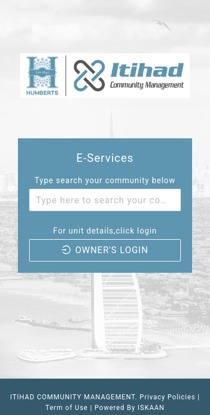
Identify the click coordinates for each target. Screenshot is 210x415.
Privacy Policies (167, 397)
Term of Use (67, 408)
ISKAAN (151, 408)
